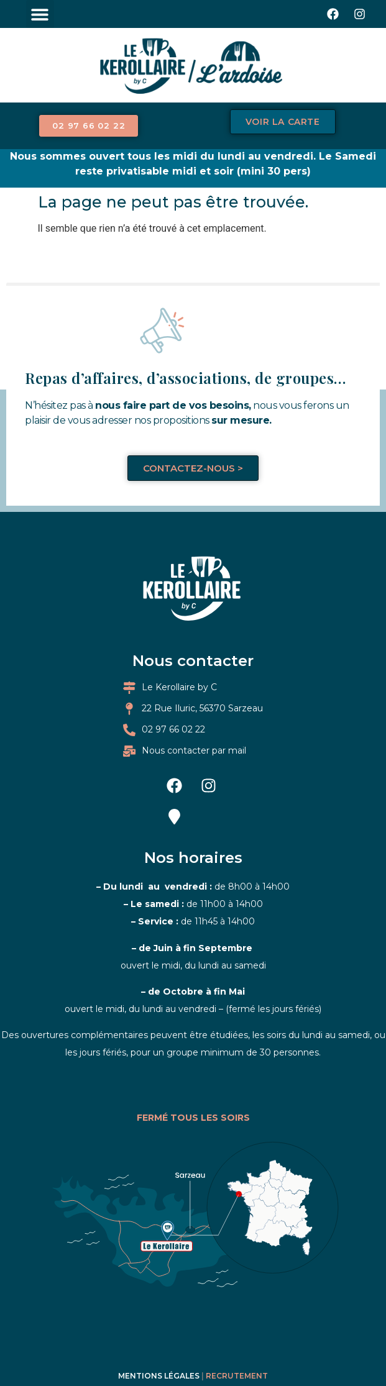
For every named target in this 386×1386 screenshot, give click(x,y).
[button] (40, 14)
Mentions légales (159, 1348)
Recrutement (237, 1348)
